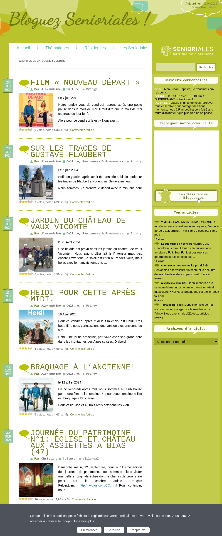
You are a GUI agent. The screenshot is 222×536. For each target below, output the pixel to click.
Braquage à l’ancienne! (82, 367)
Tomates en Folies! (172, 304)
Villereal (91, 458)
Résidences (95, 48)
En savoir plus (84, 521)
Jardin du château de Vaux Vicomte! (78, 224)
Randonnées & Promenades (102, 161)
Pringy (91, 89)
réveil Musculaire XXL (174, 283)
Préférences (89, 530)
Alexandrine (51, 89)
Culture (73, 89)
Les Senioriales (134, 48)
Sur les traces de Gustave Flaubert (70, 152)
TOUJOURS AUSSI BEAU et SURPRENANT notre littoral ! (180, 97)
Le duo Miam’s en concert (176, 243)
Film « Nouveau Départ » (85, 82)
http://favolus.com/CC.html (98, 485)
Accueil (23, 48)
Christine (49, 458)
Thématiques (57, 48)
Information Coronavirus (175, 265)
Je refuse (114, 530)
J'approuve (138, 530)
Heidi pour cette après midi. (82, 296)
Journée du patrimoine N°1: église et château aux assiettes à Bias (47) (82, 443)
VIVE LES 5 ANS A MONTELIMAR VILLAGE (186, 222)
